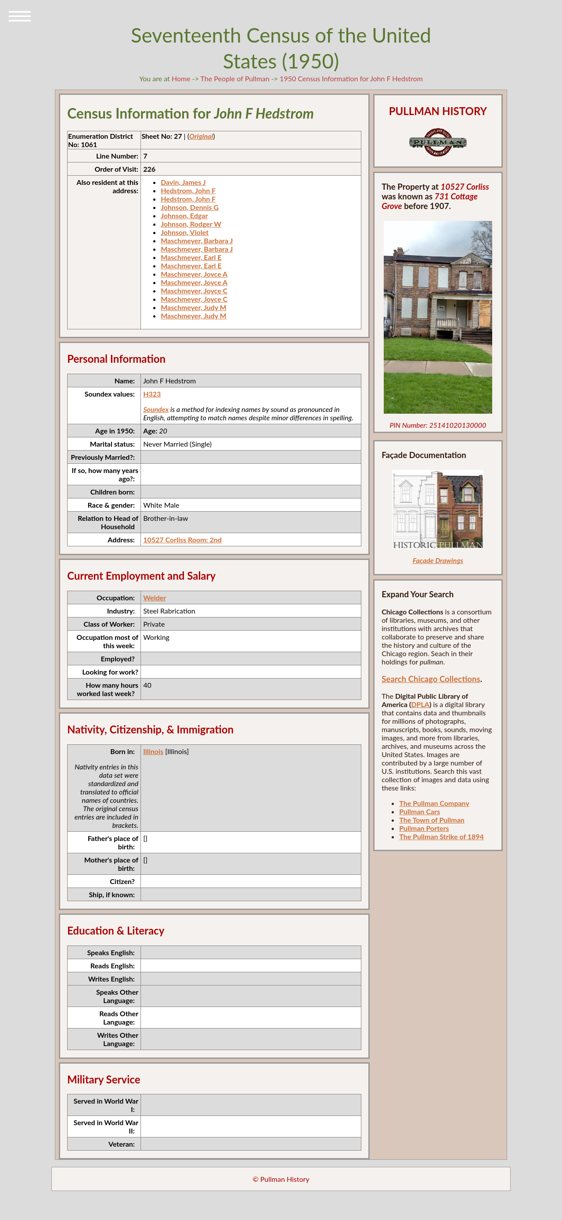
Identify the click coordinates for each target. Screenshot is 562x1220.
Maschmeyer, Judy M (194, 307)
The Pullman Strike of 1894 (441, 836)
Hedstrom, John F (188, 190)
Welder (154, 597)
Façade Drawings (438, 560)
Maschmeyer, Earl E (191, 257)
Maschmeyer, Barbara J (197, 240)
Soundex (156, 409)
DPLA (420, 704)
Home (181, 78)
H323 (152, 394)
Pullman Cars (419, 811)
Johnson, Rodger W (191, 224)
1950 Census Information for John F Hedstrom (351, 78)
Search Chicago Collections (431, 679)
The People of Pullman (235, 78)
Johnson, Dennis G (190, 207)
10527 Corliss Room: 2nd (182, 539)
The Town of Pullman (432, 820)
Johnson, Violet (185, 232)
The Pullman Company (434, 803)
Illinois (153, 751)
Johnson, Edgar (184, 215)
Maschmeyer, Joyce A (194, 274)
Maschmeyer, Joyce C (194, 290)
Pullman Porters (424, 828)
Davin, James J (183, 182)
